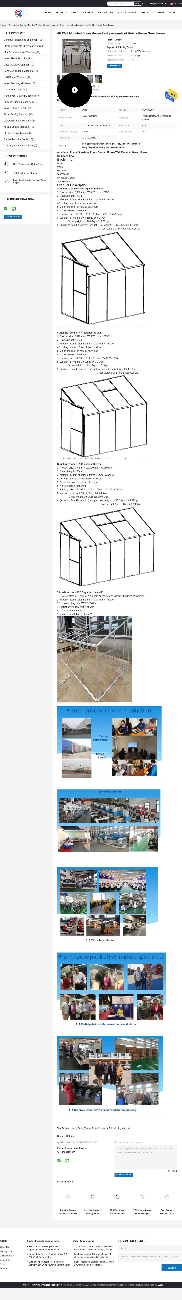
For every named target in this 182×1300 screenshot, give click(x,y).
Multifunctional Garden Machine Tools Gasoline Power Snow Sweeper (117, 1212)
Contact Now (114, 66)
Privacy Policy (28, 1285)
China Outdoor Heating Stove (50, 1285)
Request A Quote (158, 3)
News (161, 12)
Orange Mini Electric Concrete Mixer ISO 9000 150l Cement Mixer (48, 1255)
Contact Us (147, 12)
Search (138, 4)
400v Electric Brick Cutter (25, 173)
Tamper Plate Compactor (96, 1128)
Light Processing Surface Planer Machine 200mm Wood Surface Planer (94, 1263)
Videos (75, 12)
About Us (88, 12)
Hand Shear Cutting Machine (19, 95)
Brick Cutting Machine (119, 1128)
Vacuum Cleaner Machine (17, 120)
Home (48, 12)
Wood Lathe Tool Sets (15, 108)
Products (61, 12)
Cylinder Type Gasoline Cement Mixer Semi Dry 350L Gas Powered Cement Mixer (49, 1263)
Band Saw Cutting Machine (18, 70)
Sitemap (4, 1268)
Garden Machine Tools (30, 25)
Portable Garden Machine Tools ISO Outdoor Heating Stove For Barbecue (68, 1212)
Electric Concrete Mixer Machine (21, 46)
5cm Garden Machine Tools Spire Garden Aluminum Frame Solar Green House (167, 1212)
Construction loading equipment (21, 39)
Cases (172, 12)
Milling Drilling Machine (16, 126)
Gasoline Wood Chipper (16, 64)
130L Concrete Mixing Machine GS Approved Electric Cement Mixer (45, 1248)
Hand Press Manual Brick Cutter (28, 164)
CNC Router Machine (15, 77)
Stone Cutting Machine (16, 114)
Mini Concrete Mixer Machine (19, 52)
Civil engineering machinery (18, 145)
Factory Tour (105, 12)
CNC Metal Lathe (13, 89)
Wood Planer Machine (15, 58)
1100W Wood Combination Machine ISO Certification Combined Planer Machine (93, 1248)
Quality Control (127, 12)
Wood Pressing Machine (17, 83)
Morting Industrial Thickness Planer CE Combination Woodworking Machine (92, 1255)
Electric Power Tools (15, 133)
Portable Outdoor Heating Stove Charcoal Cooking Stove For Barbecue (92, 1212)
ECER (160, 1285)
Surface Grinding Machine (18, 102)
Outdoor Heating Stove (72, 1128)
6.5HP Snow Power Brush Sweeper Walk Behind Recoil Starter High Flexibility (142, 1212)
